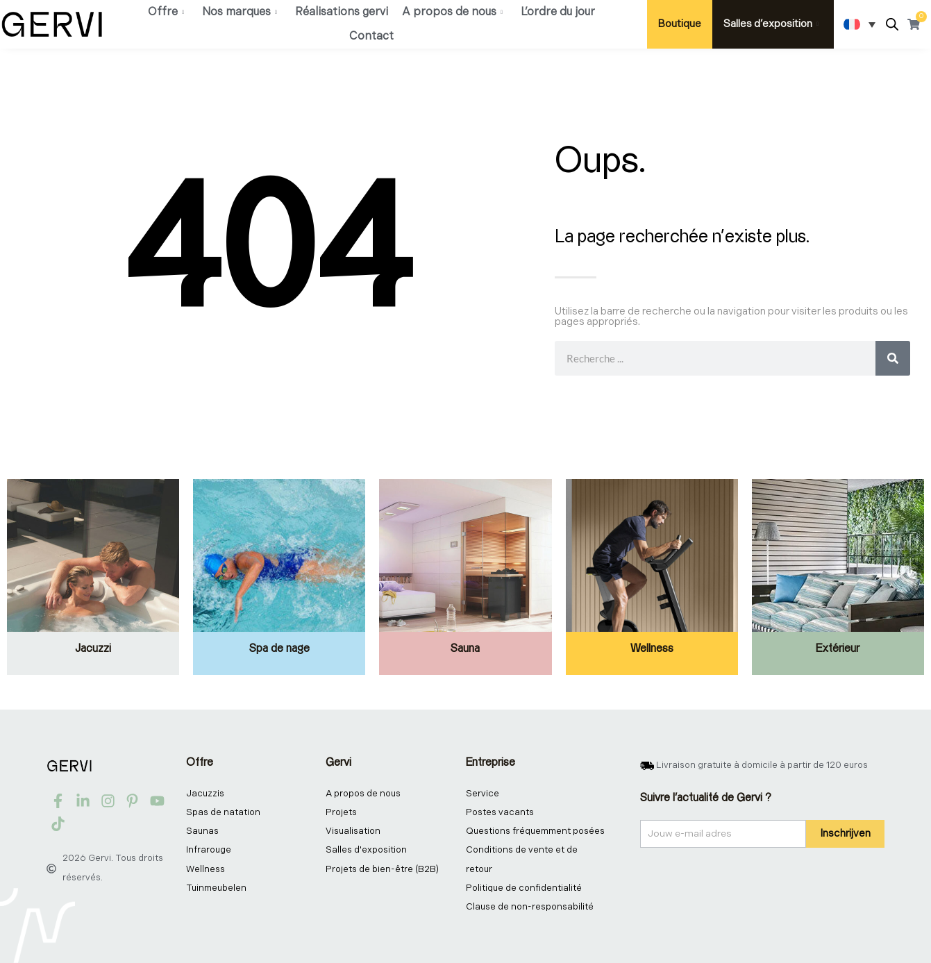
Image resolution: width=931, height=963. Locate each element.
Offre (166, 12)
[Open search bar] (892, 24)
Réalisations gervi (341, 12)
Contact (371, 36)
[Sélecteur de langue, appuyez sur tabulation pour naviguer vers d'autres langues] (859, 24)
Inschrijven (845, 833)
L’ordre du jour (558, 12)
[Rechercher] (892, 358)
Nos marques (239, 12)
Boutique (679, 24)
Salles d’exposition (771, 24)
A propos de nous (452, 12)
